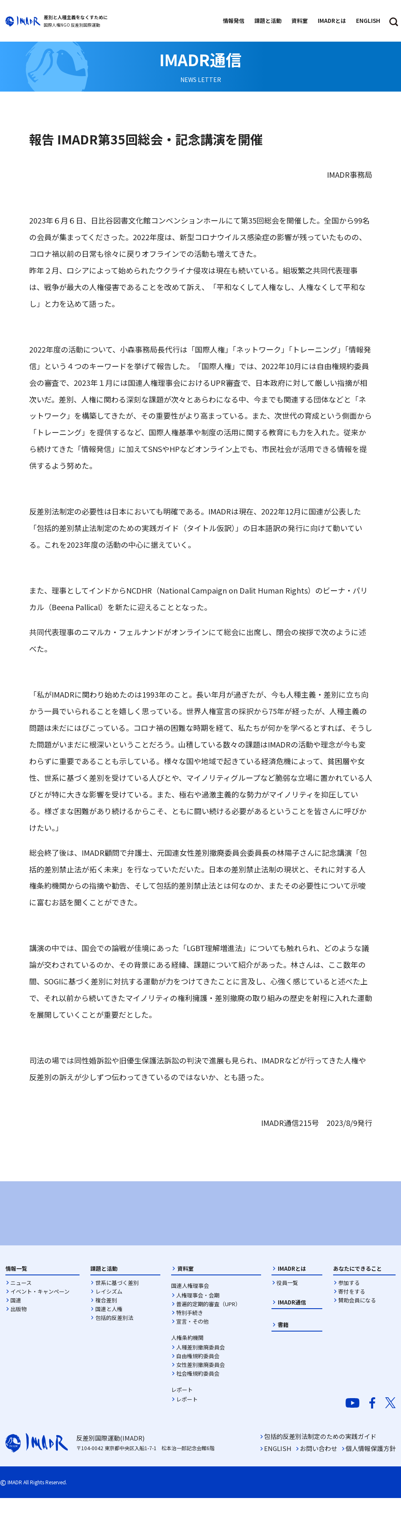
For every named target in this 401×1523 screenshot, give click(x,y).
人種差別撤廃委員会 (200, 1372)
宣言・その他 (192, 1347)
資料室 (185, 1294)
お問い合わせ (318, 1473)
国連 (15, 1325)
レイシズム (108, 1317)
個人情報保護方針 (371, 1473)
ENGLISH (277, 1473)
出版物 (18, 1334)
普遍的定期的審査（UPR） (208, 1329)
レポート (187, 1425)
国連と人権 (108, 1334)
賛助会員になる (357, 1325)
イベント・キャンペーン (40, 1317)
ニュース (21, 1308)
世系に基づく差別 (117, 1308)
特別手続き (189, 1338)
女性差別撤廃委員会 (200, 1390)
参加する (349, 1308)
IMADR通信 (292, 1328)
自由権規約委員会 (197, 1381)
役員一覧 (287, 1308)
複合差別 (106, 1325)
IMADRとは (292, 1294)
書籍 (283, 1350)
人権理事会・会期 (197, 1320)
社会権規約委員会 (197, 1399)
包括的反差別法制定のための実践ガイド (320, 1461)
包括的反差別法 (114, 1343)
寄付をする (351, 1317)
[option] (69, 1224)
